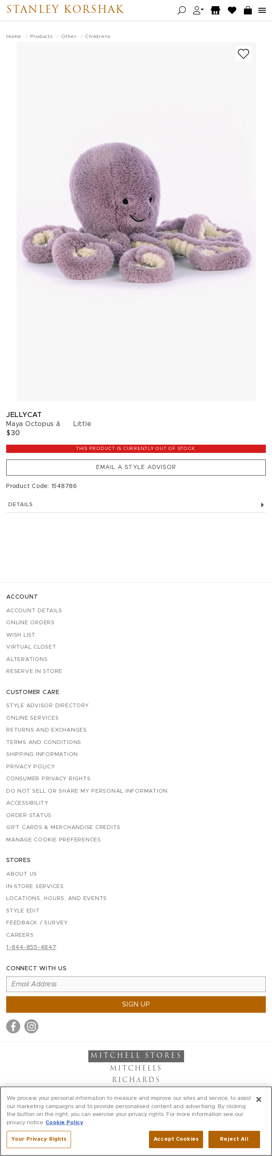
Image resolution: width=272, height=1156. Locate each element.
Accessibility (27, 803)
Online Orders (30, 622)
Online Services (32, 718)
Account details (34, 611)
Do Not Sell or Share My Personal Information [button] (87, 791)
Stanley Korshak (65, 10)
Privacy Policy (30, 767)
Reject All (234, 1139)
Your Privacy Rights (38, 1139)
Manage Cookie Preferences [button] (53, 840)
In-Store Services (35, 886)
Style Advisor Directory (47, 705)
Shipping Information (42, 754)
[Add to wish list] (243, 54)
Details (136, 504)
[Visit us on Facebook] (13, 1026)
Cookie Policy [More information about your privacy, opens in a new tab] (64, 1122)
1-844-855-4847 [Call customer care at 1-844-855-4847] (31, 947)
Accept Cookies (176, 1139)
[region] (136, 1121)
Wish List (20, 635)
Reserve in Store (34, 671)
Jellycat (24, 414)
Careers (19, 935)
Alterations (26, 659)
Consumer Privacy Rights (48, 779)
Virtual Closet (31, 647)
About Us (21, 874)
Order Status (29, 815)
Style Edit (23, 911)
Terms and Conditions (43, 742)
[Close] (259, 1099)
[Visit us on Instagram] (31, 1026)
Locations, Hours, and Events (56, 898)
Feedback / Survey (37, 923)
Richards (136, 1080)
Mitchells (136, 1069)
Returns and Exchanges (46, 730)
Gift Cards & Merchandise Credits (63, 827)
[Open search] (181, 10)
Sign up (136, 1004)
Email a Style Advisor (136, 467)
